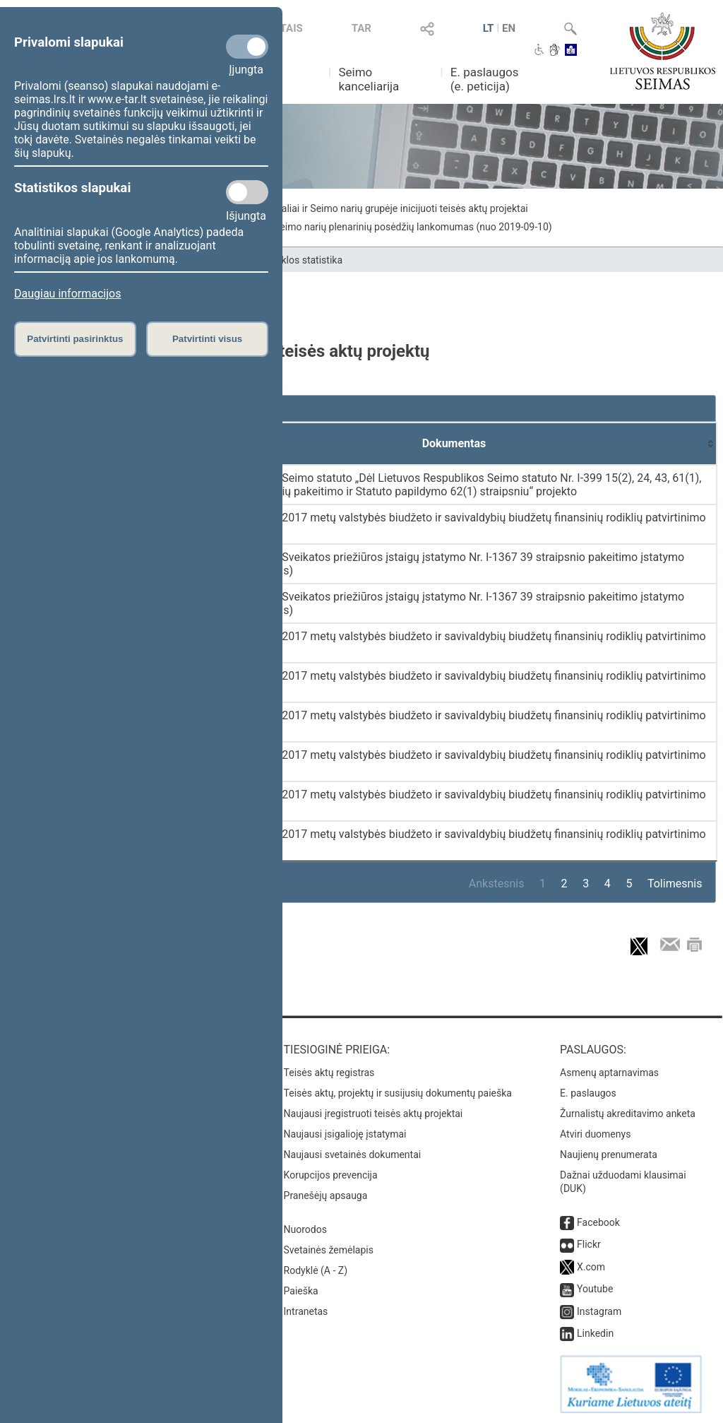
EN (508, 28)
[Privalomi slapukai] (247, 47)
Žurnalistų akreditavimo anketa (627, 1113)
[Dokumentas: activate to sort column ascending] (454, 444)
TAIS (291, 28)
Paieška (301, 1291)
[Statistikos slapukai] (247, 192)
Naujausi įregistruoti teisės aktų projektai (373, 1113)
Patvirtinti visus (207, 338)
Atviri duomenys (595, 1134)
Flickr (589, 1244)
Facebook (598, 1222)
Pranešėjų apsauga (326, 1195)
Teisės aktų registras (329, 1072)
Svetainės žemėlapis (329, 1250)
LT (488, 28)
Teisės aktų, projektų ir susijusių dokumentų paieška (398, 1093)
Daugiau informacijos (67, 293)
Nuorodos (305, 1229)
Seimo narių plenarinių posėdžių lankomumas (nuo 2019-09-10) (413, 226)
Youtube (595, 1288)
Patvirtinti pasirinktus (75, 338)
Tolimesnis (674, 883)
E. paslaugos (588, 1093)
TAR (361, 28)
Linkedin (595, 1333)
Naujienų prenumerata (608, 1154)
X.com (591, 1267)
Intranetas (306, 1311)
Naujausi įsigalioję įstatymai (345, 1134)
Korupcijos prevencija (331, 1175)
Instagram (599, 1311)
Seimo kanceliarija (368, 79)
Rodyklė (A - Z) (316, 1270)
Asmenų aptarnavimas (609, 1072)
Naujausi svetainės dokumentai (353, 1154)
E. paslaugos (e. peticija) (484, 79)
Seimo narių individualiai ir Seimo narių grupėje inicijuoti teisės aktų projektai (360, 208)
